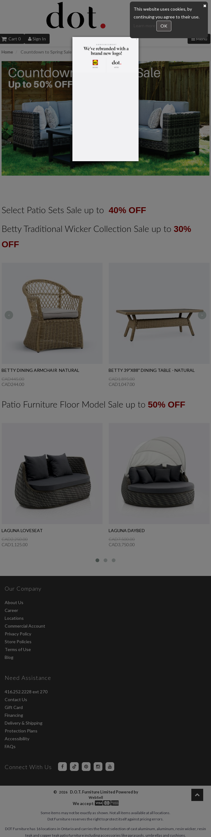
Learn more (145, 25)
